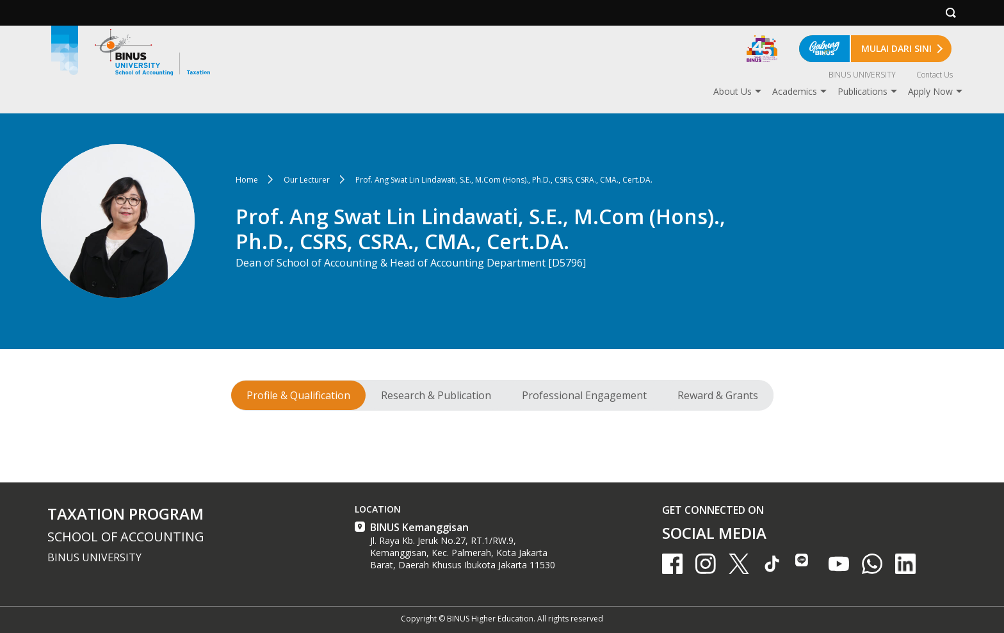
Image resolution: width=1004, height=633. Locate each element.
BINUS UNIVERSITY (862, 74)
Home (247, 179)
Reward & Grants (717, 395)
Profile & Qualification (298, 395)
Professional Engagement (584, 395)
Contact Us (934, 74)
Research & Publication (436, 395)
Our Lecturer (307, 179)
